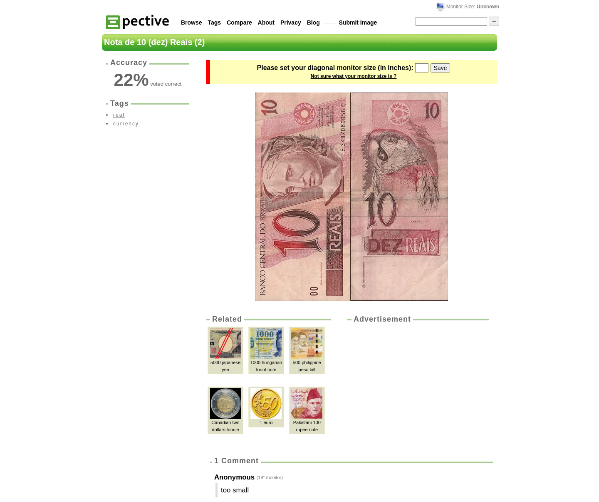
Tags (214, 22)
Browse (191, 22)
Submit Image (358, 22)
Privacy (290, 22)
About (266, 22)
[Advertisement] (417, 387)
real (119, 115)
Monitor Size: (472, 7)
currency (126, 124)
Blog (313, 22)
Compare (239, 22)
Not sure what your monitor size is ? (354, 76)
